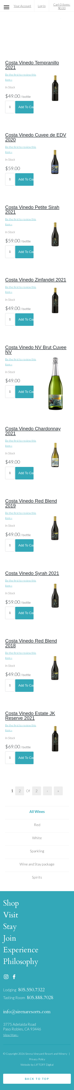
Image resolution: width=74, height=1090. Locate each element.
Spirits (37, 877)
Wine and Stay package (37, 864)
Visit (11, 915)
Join (10, 938)
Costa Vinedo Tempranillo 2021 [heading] (32, 65)
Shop (12, 903)
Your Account (22, 6)
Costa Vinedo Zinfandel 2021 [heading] (35, 279)
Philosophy (21, 962)
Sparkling (37, 851)
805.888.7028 (40, 997)
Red (37, 825)
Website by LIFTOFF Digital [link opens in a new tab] (37, 1064)
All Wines (37, 811)
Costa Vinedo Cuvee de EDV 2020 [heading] (35, 137)
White (37, 838)
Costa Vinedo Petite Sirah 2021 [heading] (32, 210)
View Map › (10, 1035)
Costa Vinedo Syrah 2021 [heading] (32, 573)
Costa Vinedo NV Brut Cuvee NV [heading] (35, 350)
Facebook (14, 977)
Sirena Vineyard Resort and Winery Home (37, 30)
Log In (42, 6)
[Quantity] (10, 107)
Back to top (37, 1078)
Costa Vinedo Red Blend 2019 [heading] (31, 503)
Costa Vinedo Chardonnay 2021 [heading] (33, 431)
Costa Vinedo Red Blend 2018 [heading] (31, 643)
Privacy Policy (37, 1059)
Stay (11, 926)
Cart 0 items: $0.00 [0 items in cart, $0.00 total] (61, 6)
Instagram (6, 977)
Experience (21, 950)
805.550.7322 (31, 990)
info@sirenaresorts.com (27, 1011)
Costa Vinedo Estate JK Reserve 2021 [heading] (30, 716)
